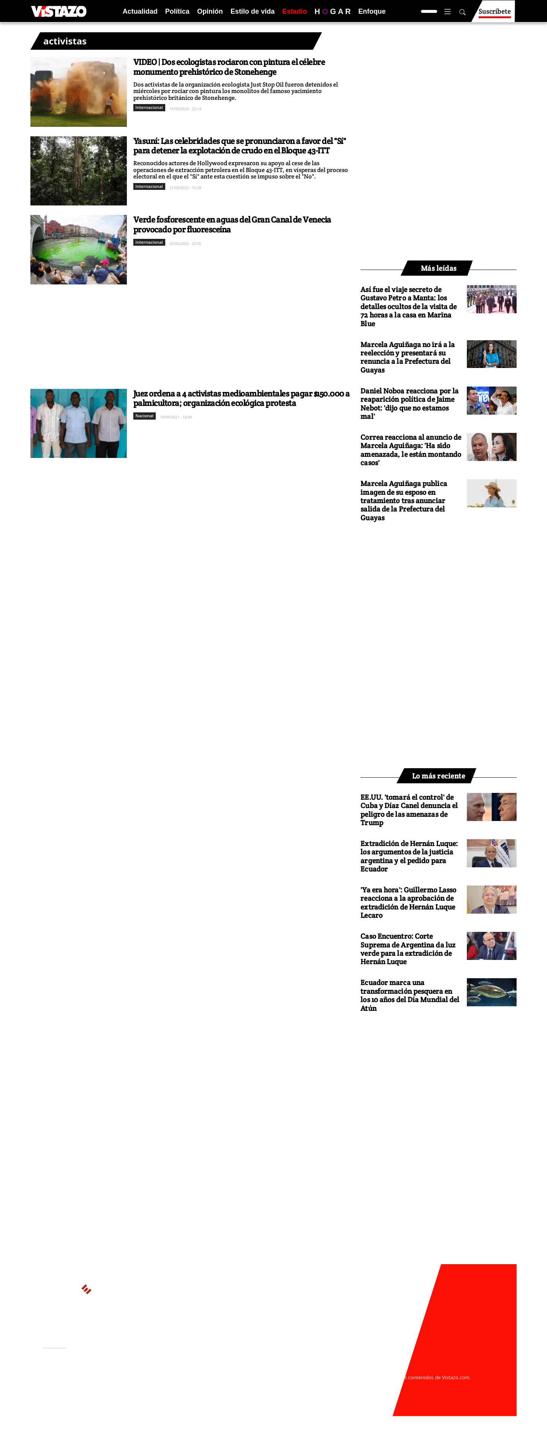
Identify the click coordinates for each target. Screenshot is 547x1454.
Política (177, 11)
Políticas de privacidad (157, 1384)
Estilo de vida (253, 11)
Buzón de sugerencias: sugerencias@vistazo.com (188, 1399)
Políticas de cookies (213, 1384)
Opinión (210, 11)
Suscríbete (495, 14)
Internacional (149, 107)
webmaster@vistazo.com (362, 1369)
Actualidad (140, 11)
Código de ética (147, 1392)
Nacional (144, 415)
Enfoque (372, 11)
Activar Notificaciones (83, 1380)
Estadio (294, 11)
